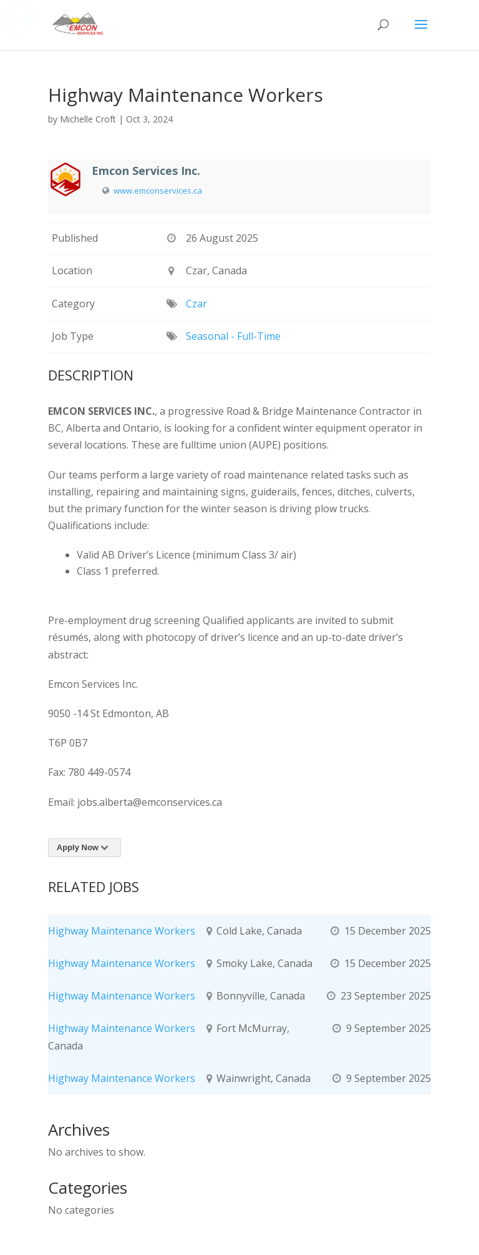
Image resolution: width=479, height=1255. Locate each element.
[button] (421, 32)
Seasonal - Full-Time (233, 336)
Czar (196, 303)
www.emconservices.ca (158, 190)
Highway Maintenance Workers (121, 931)
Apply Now (84, 847)
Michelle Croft (88, 119)
